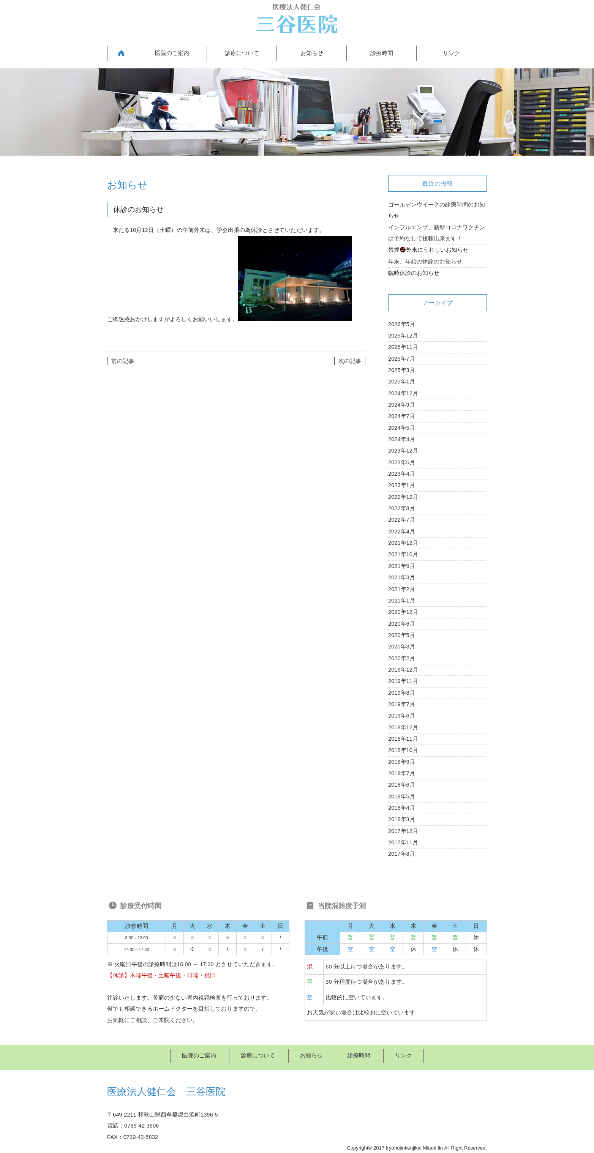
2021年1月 (401, 601)
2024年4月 (401, 439)
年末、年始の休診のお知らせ (425, 262)
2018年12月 (403, 727)
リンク (451, 53)
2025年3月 (401, 370)
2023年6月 (401, 462)
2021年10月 (403, 554)
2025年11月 (403, 347)
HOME (122, 53)
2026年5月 (401, 324)
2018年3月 (401, 819)
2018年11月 (403, 739)
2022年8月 (401, 508)
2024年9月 (401, 405)
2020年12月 (403, 612)
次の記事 (349, 361)
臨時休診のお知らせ (413, 273)
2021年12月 (403, 543)
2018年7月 (401, 773)
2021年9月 (401, 566)
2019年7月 (401, 704)
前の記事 (122, 361)
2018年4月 (401, 808)
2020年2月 (401, 658)
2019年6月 (401, 716)
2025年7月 (401, 359)
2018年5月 (401, 796)
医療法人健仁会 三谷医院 (166, 1091)
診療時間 (381, 53)
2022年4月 (401, 531)
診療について (242, 53)
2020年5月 (401, 635)
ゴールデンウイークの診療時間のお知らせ (436, 210)
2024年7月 (401, 416)
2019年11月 (403, 681)
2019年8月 (401, 693)
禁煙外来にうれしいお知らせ (428, 250)
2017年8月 (401, 854)
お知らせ (311, 53)
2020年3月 (401, 647)
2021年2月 (401, 589)
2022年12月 (403, 497)
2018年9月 (401, 762)
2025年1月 (401, 382)
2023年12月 (403, 451)
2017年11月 (403, 842)
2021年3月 (401, 577)
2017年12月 (403, 831)
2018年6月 (401, 785)
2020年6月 (401, 624)
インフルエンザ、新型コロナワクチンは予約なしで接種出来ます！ (436, 232)
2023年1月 (401, 485)
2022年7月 (401, 520)
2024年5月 (401, 428)
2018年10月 (403, 750)
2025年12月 (403, 336)
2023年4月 (401, 474)
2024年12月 (403, 393)
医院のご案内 (172, 53)
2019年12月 (403, 670)
